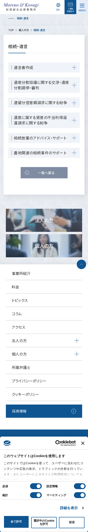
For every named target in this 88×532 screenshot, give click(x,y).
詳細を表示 (69, 508)
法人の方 (19, 340)
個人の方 (19, 354)
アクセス (18, 327)
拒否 (72, 522)
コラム (17, 313)
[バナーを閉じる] (82, 443)
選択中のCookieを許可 (44, 522)
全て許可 (16, 521)
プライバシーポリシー (29, 381)
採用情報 (19, 411)
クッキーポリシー (25, 394)
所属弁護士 (21, 367)
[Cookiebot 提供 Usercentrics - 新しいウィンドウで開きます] (56, 443)
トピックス (20, 300)
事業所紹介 (21, 273)
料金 (15, 287)
